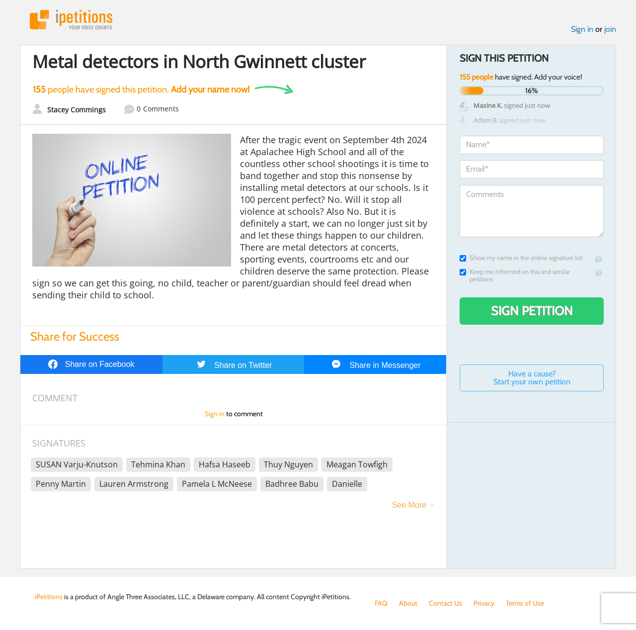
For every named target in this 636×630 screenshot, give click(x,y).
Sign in (582, 29)
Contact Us (445, 603)
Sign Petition (532, 310)
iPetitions (71, 19)
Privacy (484, 603)
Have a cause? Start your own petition (531, 377)
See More (409, 505)
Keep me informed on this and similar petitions (515, 275)
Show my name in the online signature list (521, 258)
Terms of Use (525, 603)
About (408, 603)
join (610, 29)
